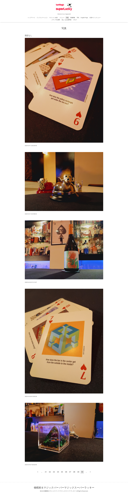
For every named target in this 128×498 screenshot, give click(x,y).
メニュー (62, 17)
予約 (78, 17)
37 (70, 472)
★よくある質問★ (66, 19)
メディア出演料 (55, 19)
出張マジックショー (95, 17)
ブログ (75, 19)
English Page (84, 17)
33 (54, 472)
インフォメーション (42, 17)
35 (62, 472)
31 (46, 472)
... (41, 472)
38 (74, 472)
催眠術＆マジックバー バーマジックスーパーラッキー (64, 487)
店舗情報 (72, 17)
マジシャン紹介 (53, 17)
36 (66, 472)
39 (78, 472)
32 (50, 472)
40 (82, 472)
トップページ (31, 17)
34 (58, 472)
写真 (67, 17)
